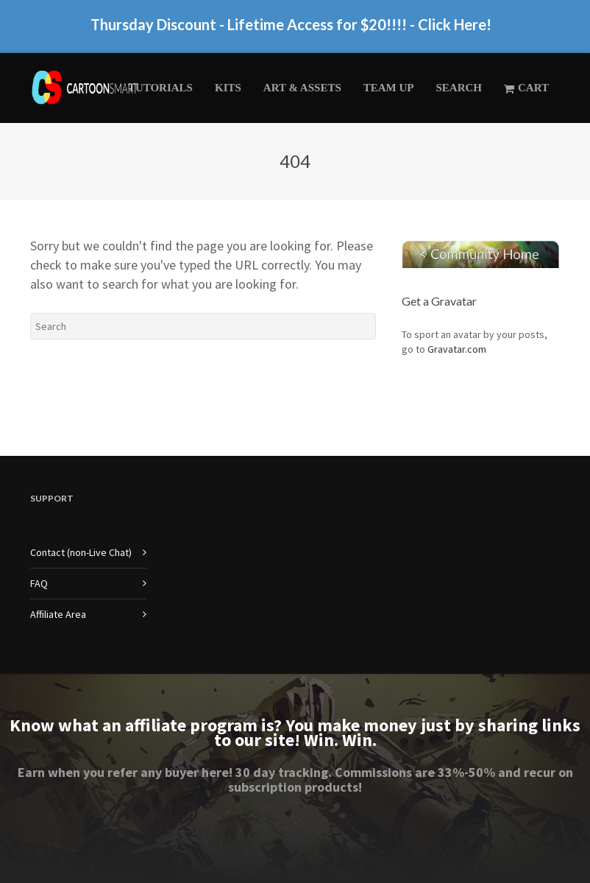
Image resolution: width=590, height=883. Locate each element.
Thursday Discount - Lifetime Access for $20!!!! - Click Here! (290, 30)
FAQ (39, 583)
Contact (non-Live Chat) (81, 552)
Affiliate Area (58, 614)
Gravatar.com (456, 349)
